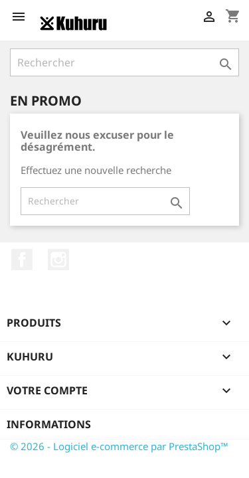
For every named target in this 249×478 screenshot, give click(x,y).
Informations (49, 424)
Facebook (22, 259)
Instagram (58, 259)
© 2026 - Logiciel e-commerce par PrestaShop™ (119, 446)
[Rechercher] (124, 62)
